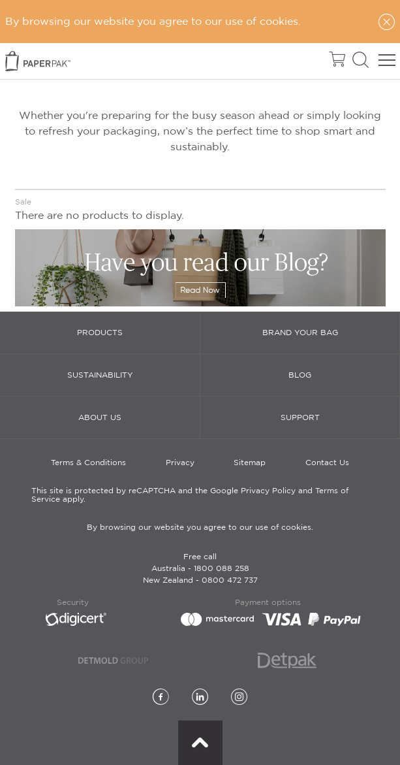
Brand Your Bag (300, 332)
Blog (299, 375)
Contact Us (327, 462)
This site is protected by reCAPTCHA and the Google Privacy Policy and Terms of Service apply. (189, 495)
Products (100, 332)
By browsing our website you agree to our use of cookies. (200, 527)
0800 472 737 (230, 580)
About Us (99, 417)
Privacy (180, 462)
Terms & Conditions (88, 462)
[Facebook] (161, 698)
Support (300, 417)
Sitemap (250, 462)
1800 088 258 (221, 568)
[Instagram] (239, 698)
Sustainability (100, 375)
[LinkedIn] (200, 698)
